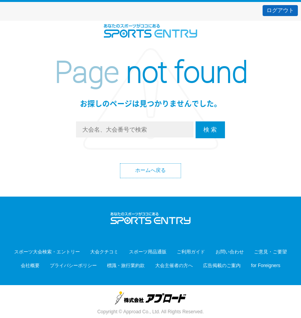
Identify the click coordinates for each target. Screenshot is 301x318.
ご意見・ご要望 (255, 252)
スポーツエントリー (150, 31)
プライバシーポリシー (82, 263)
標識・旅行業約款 (129, 263)
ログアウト (280, 10)
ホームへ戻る (150, 171)
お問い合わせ (220, 252)
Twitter (133, 236)
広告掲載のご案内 (213, 263)
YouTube (167, 236)
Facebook (150, 236)
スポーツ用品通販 (151, 252)
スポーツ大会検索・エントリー (62, 252)
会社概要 (45, 263)
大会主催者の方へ (171, 263)
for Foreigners (250, 263)
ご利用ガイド (188, 252)
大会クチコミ (114, 252)
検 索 (210, 129)
